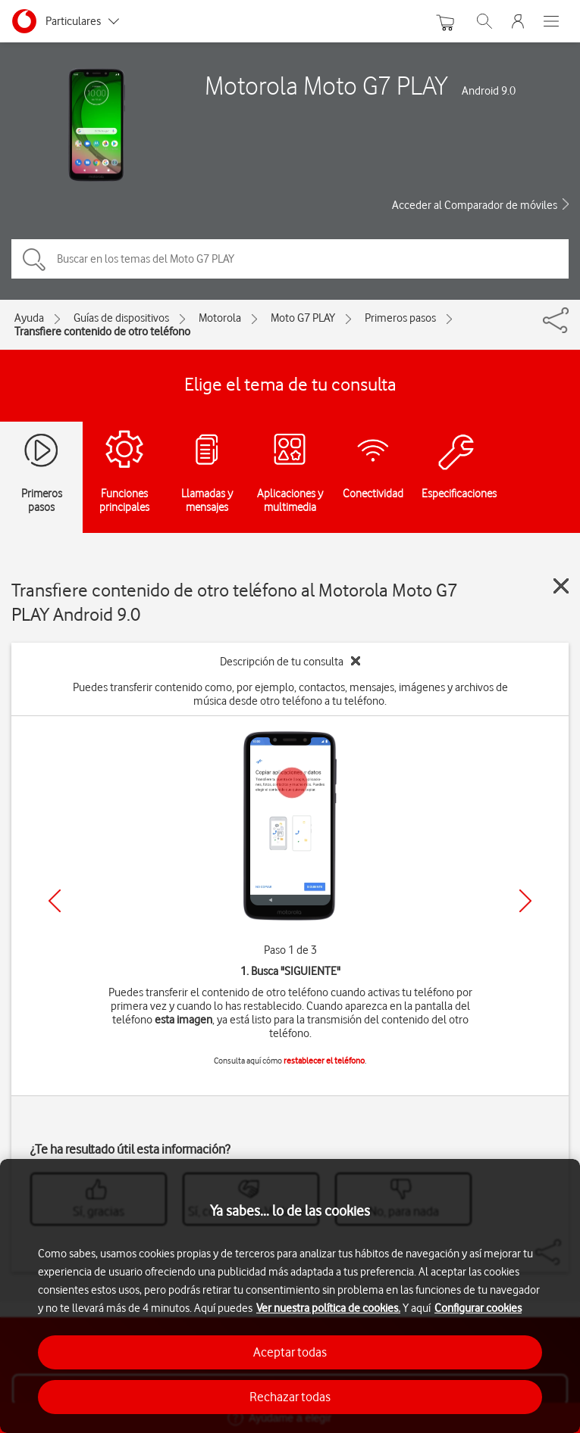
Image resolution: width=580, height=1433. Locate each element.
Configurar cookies (478, 1308)
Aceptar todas (290, 1352)
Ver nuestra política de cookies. (328, 1308)
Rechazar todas (290, 1396)
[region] (290, 1296)
